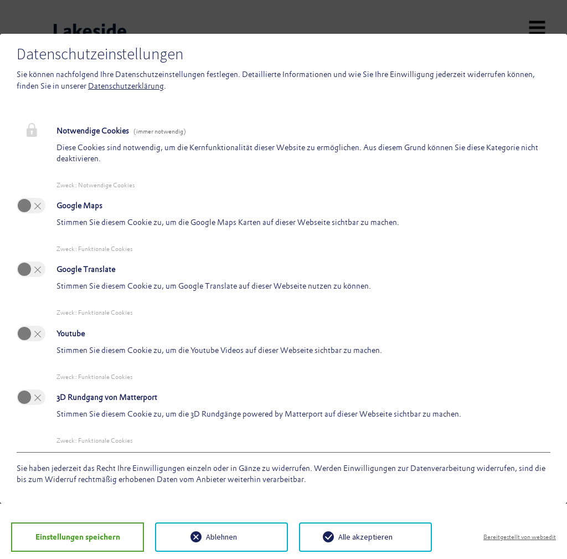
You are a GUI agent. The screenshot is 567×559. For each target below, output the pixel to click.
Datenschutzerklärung (126, 86)
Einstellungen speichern (77, 537)
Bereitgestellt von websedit (519, 537)
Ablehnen (221, 537)
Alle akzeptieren (365, 537)
